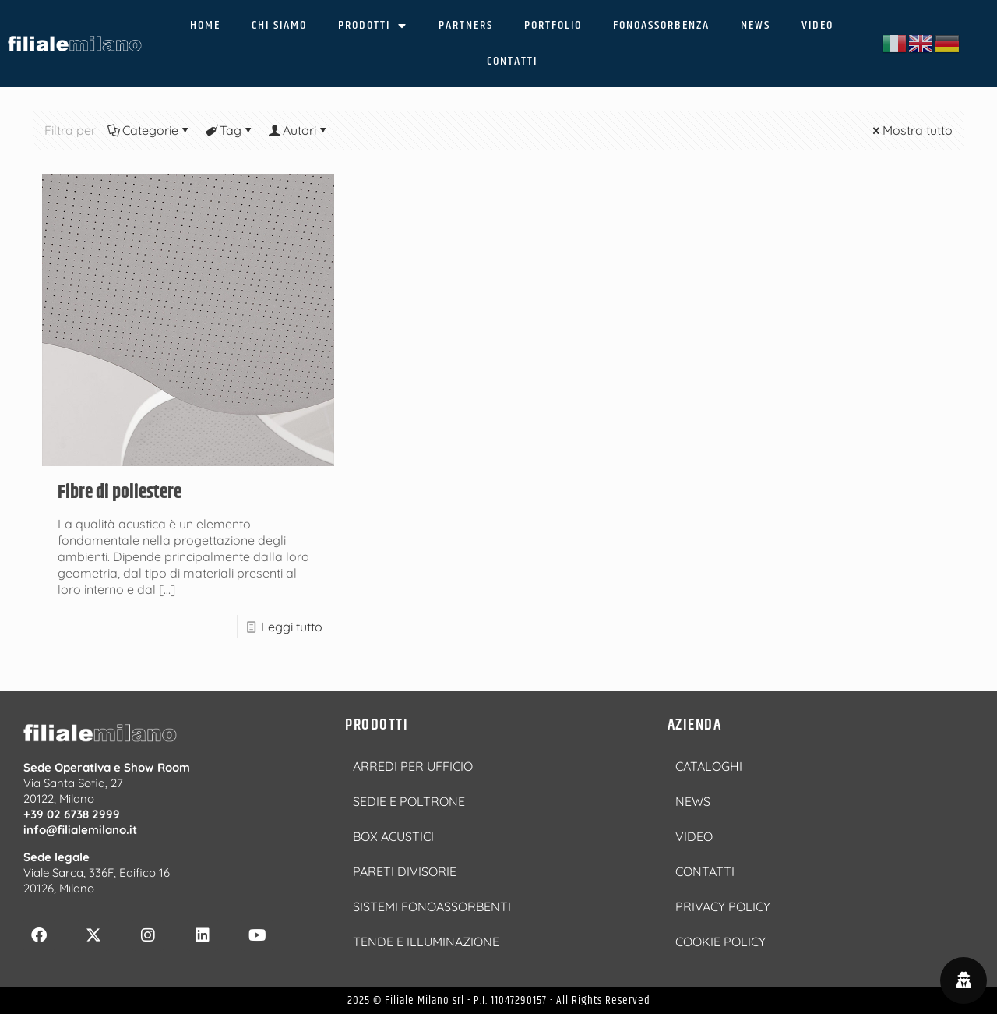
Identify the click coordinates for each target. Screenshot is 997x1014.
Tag (229, 130)
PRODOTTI (372, 26)
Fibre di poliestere (119, 493)
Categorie (149, 130)
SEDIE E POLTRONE (409, 801)
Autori (298, 130)
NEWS (755, 25)
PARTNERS (466, 25)
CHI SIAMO (279, 25)
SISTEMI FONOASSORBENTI (432, 906)
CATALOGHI (708, 766)
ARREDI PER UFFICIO (413, 766)
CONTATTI (512, 61)
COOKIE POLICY (720, 941)
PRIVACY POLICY (722, 906)
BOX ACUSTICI (393, 836)
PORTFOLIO (553, 25)
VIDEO (817, 25)
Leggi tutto (291, 626)
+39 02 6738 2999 (71, 814)
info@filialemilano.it (80, 829)
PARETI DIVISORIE (404, 871)
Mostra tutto (911, 130)
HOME (205, 25)
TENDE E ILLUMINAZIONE (426, 941)
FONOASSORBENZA (661, 25)
